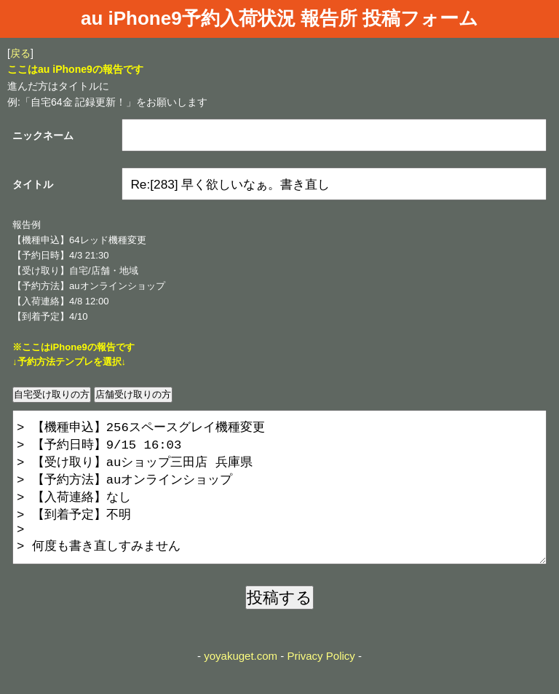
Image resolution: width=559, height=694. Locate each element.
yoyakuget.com (240, 685)
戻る (20, 53)
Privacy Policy (320, 685)
